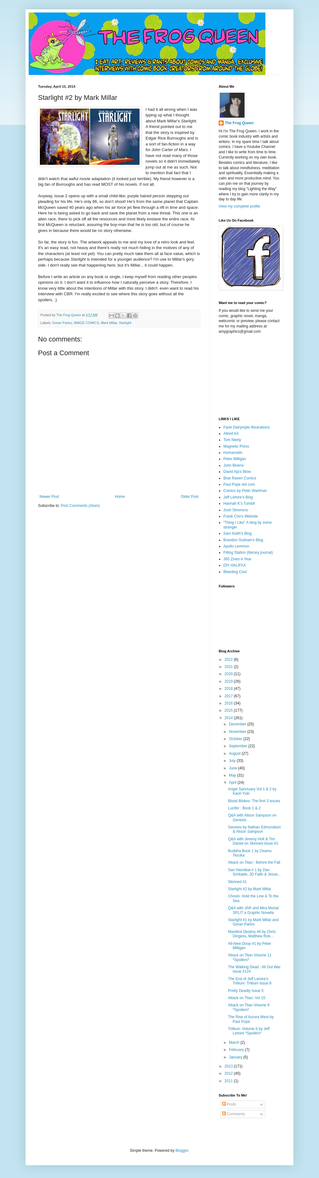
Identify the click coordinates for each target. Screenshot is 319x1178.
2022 (229, 659)
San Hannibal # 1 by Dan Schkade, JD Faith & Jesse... (254, 872)
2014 (229, 718)
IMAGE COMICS (86, 323)
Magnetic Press (236, 446)
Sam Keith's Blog (237, 533)
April (233, 782)
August (235, 753)
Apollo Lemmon (236, 546)
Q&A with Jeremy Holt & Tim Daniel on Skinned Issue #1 (253, 841)
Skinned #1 (237, 882)
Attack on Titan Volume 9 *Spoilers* (248, 1007)
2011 (229, 1081)
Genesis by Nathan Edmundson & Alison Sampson (254, 829)
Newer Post (49, 496)
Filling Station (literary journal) (248, 552)
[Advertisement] (250, 375)
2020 (229, 674)
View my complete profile (239, 206)
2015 (229, 710)
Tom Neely (232, 440)
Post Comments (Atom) (80, 505)
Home (120, 496)
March (234, 1042)
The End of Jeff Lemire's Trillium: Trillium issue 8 (249, 981)
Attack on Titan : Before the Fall (254, 862)
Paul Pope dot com (239, 484)
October (236, 739)
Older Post (189, 496)
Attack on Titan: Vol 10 (246, 998)
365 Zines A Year (237, 559)
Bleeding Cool (235, 572)
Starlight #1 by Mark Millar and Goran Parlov (253, 922)
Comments (233, 1114)
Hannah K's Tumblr (239, 503)
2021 (229, 667)
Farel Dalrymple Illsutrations (246, 427)
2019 (229, 681)
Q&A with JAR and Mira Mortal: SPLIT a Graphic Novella (253, 910)
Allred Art (231, 433)
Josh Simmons (235, 510)
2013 (229, 1066)
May (233, 775)
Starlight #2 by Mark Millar (249, 889)
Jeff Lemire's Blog (238, 497)
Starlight (125, 323)
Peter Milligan (234, 459)
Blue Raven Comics (239, 478)
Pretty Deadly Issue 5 (246, 991)
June (233, 768)
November (238, 731)
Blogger (181, 1150)
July (233, 760)
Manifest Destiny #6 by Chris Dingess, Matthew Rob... (252, 934)
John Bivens (233, 465)
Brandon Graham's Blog (243, 540)
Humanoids (232, 452)
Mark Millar (109, 323)
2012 (229, 1073)
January (236, 1057)
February (237, 1050)
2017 (229, 696)
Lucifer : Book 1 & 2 (244, 808)
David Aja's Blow (237, 471)
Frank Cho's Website (240, 516)
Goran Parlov (62, 323)
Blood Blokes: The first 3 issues (254, 801)
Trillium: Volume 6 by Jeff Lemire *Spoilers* (248, 1031)
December (238, 724)
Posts (229, 1104)
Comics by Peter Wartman (245, 490)
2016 (229, 703)
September (238, 746)
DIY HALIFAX (234, 565)
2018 (229, 688)
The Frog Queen (239, 123)
